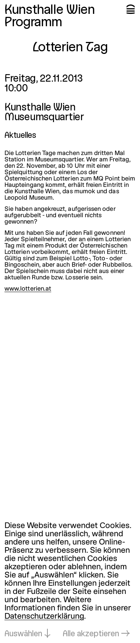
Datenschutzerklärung (44, 616)
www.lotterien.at (27, 289)
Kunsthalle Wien (49, 10)
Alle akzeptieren (91, 634)
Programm (33, 23)
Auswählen (23, 634)
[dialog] (70, 580)
